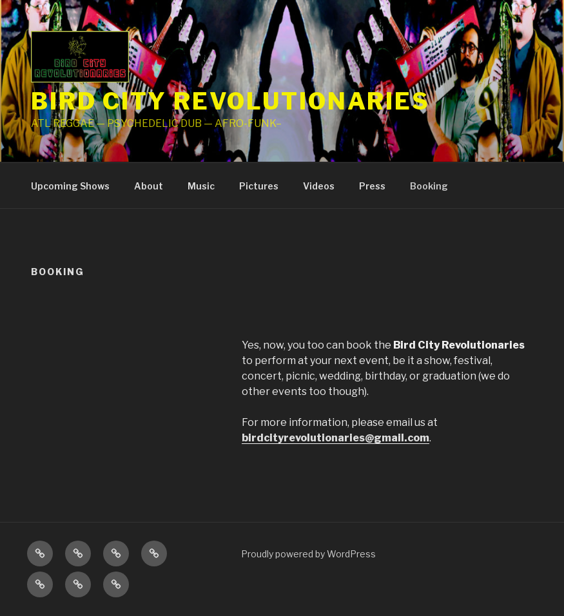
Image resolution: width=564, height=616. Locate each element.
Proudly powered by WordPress (308, 553)
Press (372, 185)
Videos (319, 185)
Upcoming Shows (70, 185)
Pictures (258, 185)
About (148, 185)
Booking (429, 185)
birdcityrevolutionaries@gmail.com (335, 438)
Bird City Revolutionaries (230, 101)
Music (201, 185)
